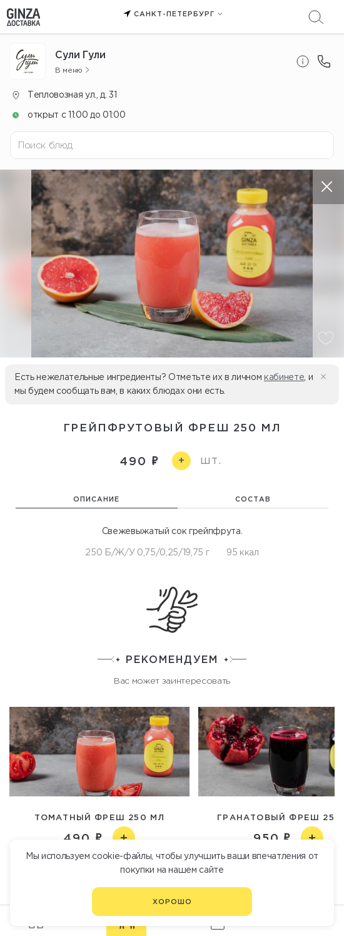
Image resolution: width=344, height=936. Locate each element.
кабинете (284, 377)
